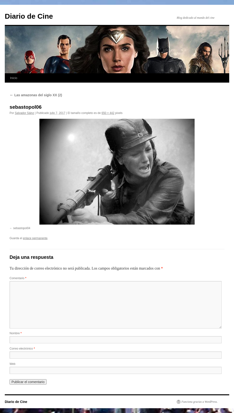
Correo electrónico (22, 348)
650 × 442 (107, 113)
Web (12, 364)
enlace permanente (35, 238)
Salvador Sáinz (24, 113)
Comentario (18, 278)
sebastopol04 (21, 228)
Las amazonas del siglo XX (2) (36, 95)
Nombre (16, 333)
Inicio (13, 78)
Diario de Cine (29, 16)
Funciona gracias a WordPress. (199, 401)
